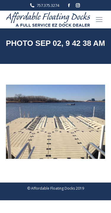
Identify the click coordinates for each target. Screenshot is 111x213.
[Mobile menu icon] (99, 19)
